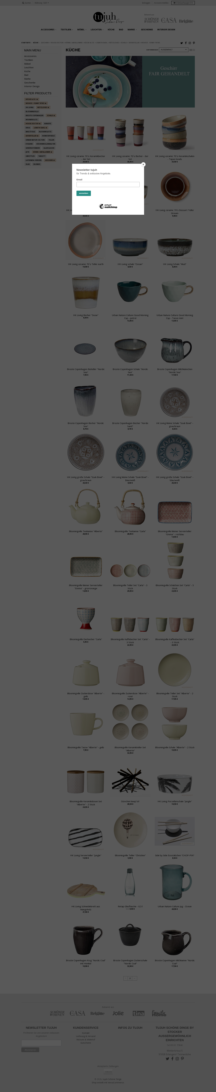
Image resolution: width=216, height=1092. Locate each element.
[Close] (143, 164)
